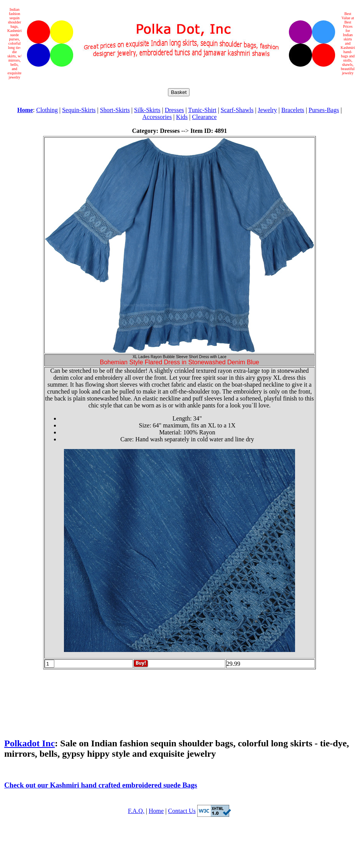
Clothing (47, 110)
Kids (182, 117)
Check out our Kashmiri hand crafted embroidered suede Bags (100, 785)
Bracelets (292, 110)
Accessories (156, 117)
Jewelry (267, 110)
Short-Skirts (115, 110)
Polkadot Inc (29, 743)
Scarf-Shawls (237, 110)
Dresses (174, 110)
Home (156, 811)
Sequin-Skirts (79, 110)
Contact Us (182, 811)
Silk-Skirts (147, 110)
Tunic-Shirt (202, 110)
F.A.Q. (136, 811)
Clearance (204, 117)
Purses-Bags (324, 110)
